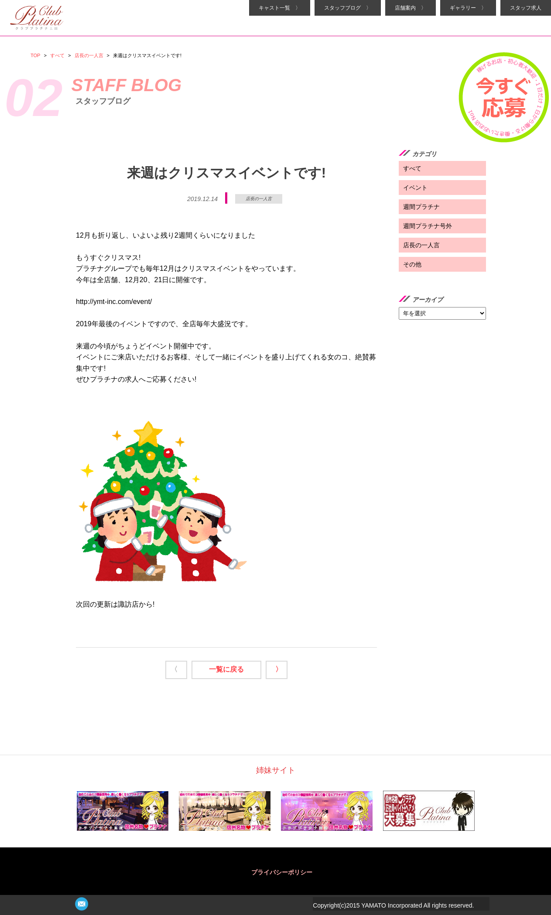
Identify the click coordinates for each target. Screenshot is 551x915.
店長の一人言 (89, 55)
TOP (35, 55)
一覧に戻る (226, 669)
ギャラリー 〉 (468, 8)
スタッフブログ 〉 (347, 8)
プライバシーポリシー (281, 872)
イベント (415, 187)
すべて (57, 55)
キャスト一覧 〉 (280, 8)
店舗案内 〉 (410, 8)
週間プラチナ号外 (427, 225)
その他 (412, 264)
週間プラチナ (421, 206)
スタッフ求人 (525, 8)
